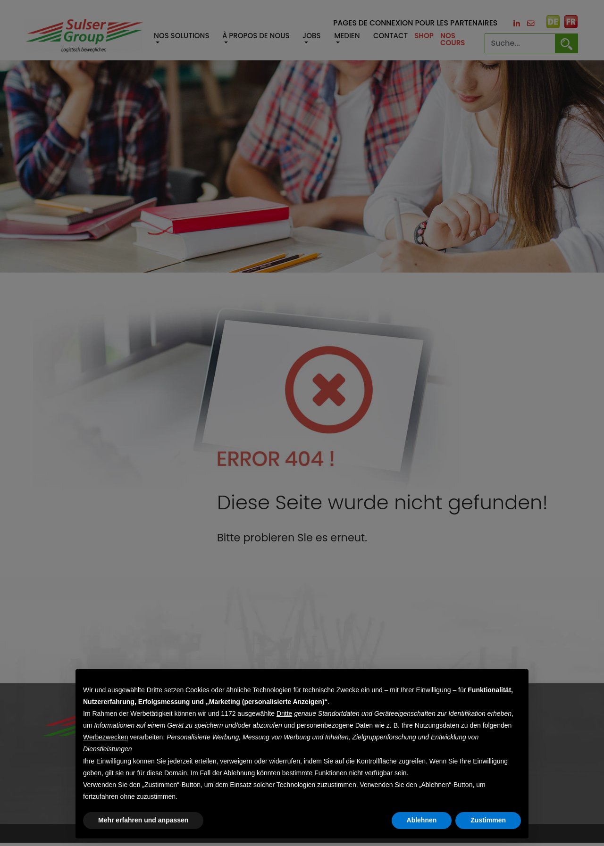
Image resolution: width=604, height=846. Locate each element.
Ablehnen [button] (422, 820)
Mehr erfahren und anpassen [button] (143, 820)
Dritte (284, 713)
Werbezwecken (105, 737)
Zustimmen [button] (488, 820)
